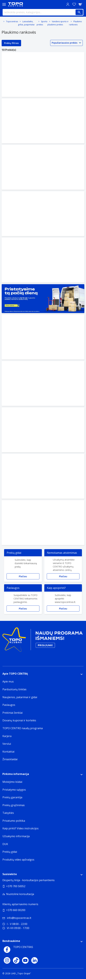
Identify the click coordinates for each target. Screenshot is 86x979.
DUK (5, 844)
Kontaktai (8, 751)
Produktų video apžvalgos (18, 859)
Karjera (6, 736)
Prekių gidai (9, 852)
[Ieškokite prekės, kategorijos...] (43, 12)
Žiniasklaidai (9, 759)
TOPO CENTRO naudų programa (22, 728)
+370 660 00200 (15, 910)
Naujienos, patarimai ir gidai (19, 697)
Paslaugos (8, 705)
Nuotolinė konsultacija (20, 894)
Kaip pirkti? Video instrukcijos (20, 828)
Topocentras (12, 21)
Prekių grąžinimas (13, 805)
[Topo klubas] (42, 640)
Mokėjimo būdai (12, 782)
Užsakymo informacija (16, 836)
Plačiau (23, 576)
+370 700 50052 (15, 886)
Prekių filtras (11, 43)
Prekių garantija (12, 797)
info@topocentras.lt (16, 918)
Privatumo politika (13, 820)
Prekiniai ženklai (12, 712)
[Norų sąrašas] (74, 4)
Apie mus (8, 681)
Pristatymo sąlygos (14, 789)
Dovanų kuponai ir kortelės (19, 720)
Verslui (6, 744)
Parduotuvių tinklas (14, 689)
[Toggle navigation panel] (4, 4)
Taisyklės (8, 813)
